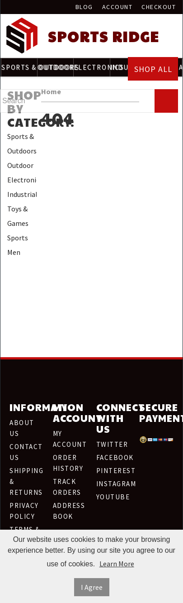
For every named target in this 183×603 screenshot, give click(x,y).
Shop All (153, 69)
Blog (84, 7)
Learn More (116, 563)
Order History (68, 463)
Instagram (113, 483)
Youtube (113, 497)
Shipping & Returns (26, 481)
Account (117, 7)
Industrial (22, 194)
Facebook (113, 457)
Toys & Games (17, 216)
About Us (21, 428)
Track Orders (67, 487)
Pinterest (113, 470)
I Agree (92, 587)
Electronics (22, 179)
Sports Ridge (103, 36)
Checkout (158, 7)
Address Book (69, 511)
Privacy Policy (24, 511)
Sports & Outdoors (22, 143)
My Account (70, 439)
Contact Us (26, 452)
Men (13, 252)
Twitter (112, 444)
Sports (17, 237)
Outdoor (20, 165)
